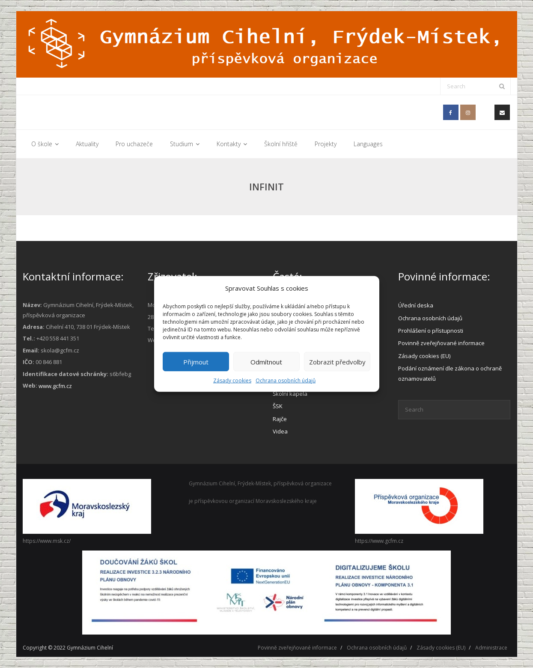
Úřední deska (415, 305)
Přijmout (195, 361)
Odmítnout (266, 361)
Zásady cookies (232, 380)
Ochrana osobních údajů (286, 380)
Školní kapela (290, 393)
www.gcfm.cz (55, 386)
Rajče (280, 419)
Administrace (491, 647)
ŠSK (278, 406)
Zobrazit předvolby (337, 361)
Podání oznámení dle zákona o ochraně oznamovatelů (450, 373)
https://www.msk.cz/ (47, 541)
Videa (280, 431)
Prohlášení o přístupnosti (430, 330)
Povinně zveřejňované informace (441, 343)
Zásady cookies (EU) (424, 356)
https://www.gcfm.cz (379, 541)
